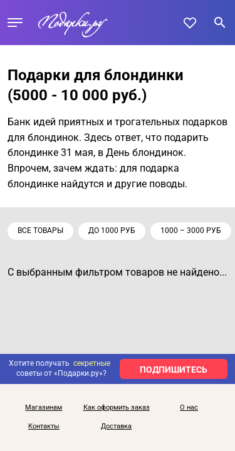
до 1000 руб (111, 230)
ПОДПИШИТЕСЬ (173, 370)
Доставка (116, 426)
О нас (189, 408)
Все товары (40, 230)
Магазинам (43, 408)
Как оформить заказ (116, 408)
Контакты (44, 426)
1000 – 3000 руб (190, 230)
